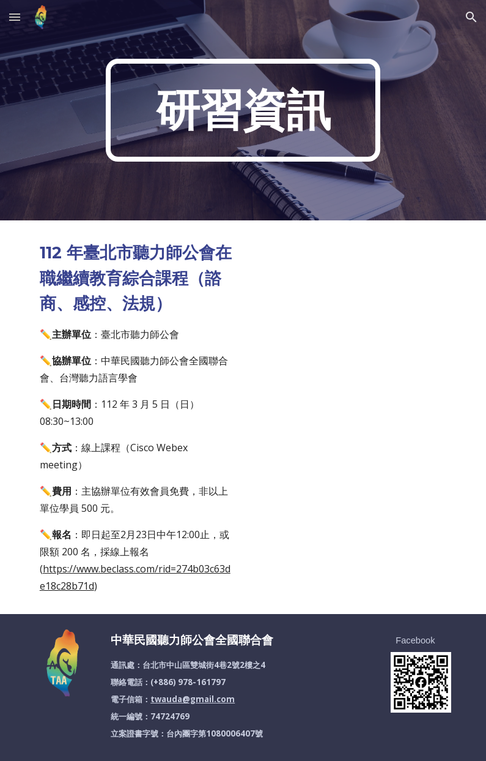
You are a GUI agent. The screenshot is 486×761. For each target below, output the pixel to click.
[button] (14, 17)
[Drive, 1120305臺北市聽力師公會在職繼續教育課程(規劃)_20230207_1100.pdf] (349, 343)
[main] (243, 110)
